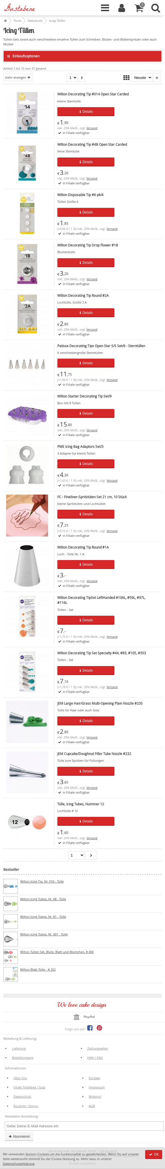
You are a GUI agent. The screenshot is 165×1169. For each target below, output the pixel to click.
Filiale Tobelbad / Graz (29, 1087)
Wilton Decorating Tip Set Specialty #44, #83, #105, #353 (101, 653)
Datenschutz (22, 1096)
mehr (18, 77)
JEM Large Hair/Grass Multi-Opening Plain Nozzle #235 (100, 703)
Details (86, 112)
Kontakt (94, 1078)
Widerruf (95, 1096)
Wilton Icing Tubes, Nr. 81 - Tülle (43, 916)
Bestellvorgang (22, 1057)
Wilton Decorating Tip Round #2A (83, 295)
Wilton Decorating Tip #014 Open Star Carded (93, 94)
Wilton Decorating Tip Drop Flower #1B (87, 245)
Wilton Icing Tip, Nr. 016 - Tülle (42, 881)
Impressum (97, 1087)
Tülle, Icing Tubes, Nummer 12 (80, 804)
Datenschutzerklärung (18, 1163)
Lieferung (19, 1048)
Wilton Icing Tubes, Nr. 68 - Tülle (43, 899)
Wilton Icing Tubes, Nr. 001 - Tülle (44, 934)
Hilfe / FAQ (95, 1057)
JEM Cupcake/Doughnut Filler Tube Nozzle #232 (94, 753)
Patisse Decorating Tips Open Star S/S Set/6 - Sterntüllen (101, 346)
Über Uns (20, 1078)
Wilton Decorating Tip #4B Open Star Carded (92, 144)
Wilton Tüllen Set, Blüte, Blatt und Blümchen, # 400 (57, 952)
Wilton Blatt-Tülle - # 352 (38, 969)
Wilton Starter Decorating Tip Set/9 (84, 396)
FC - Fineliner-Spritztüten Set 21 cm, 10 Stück (92, 497)
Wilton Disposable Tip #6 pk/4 (80, 194)
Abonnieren (19, 1137)
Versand (91, 128)
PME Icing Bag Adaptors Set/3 (80, 446)
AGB (92, 1106)
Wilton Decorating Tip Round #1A (83, 547)
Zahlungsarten (97, 1048)
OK (153, 1154)
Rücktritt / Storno (25, 1106)
